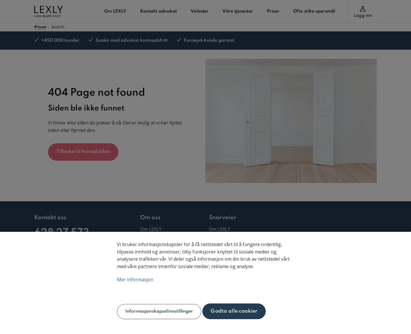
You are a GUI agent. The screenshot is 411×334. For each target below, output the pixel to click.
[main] (205, 283)
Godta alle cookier (234, 311)
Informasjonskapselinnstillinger (159, 311)
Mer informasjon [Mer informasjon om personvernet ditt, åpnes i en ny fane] (135, 279)
